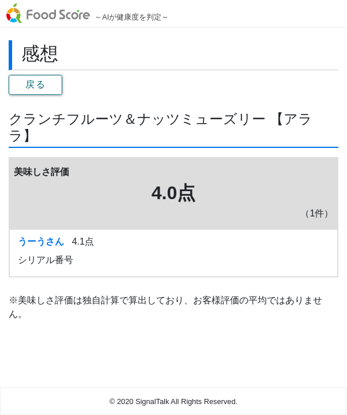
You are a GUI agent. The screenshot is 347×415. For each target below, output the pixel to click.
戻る (35, 84)
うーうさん (41, 241)
